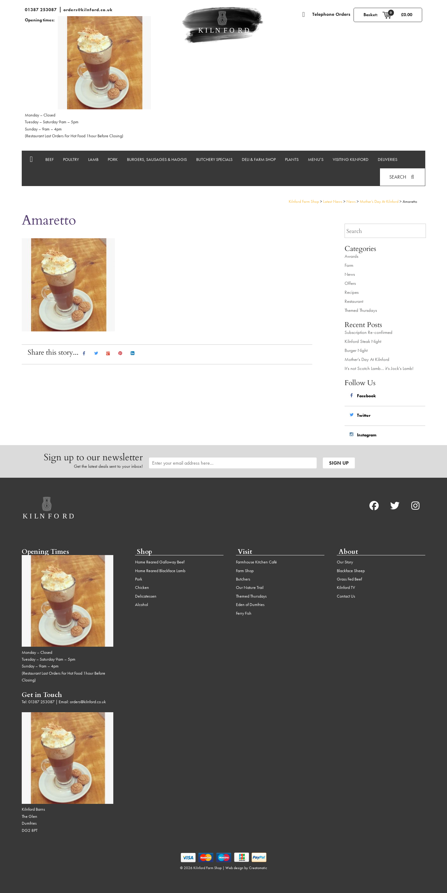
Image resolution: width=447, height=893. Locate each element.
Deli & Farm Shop (259, 159)
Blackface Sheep (351, 570)
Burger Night (356, 350)
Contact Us (346, 596)
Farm (349, 265)
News (350, 274)
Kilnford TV (346, 587)
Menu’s (315, 159)
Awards (351, 256)
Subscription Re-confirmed (368, 332)
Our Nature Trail (250, 587)
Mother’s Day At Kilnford (367, 359)
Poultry (71, 159)
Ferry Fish (243, 613)
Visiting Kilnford (350, 159)
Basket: (370, 14)
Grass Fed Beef (349, 579)
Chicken (142, 587)
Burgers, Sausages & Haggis (157, 159)
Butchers (243, 579)
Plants (292, 159)
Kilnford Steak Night (363, 341)
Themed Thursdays (361, 310)
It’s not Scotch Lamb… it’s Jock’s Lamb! (379, 368)
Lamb (93, 159)
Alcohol (141, 604)
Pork (113, 159)
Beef (49, 159)
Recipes (352, 292)
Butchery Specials (214, 159)
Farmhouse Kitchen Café (256, 562)
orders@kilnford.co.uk (88, 9)
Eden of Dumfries (250, 604)
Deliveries (387, 159)
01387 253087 (41, 9)
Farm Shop (245, 570)
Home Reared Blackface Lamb (160, 570)
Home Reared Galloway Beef (159, 562)
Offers (350, 283)
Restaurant (354, 301)
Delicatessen (145, 596)
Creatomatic (258, 868)
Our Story (345, 562)
